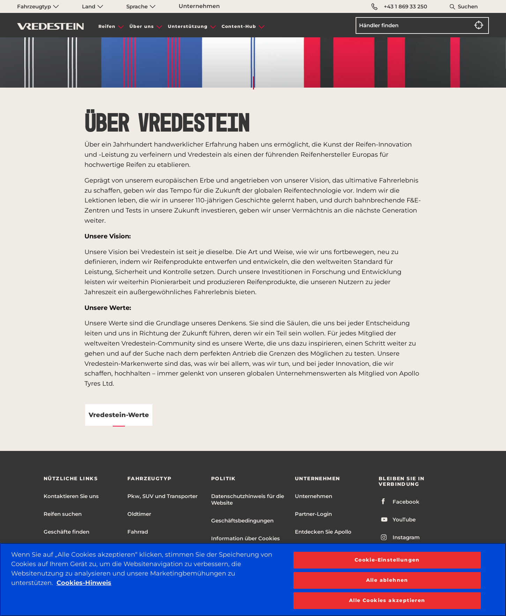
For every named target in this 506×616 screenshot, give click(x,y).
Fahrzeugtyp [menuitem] (38, 6)
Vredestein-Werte (119, 415)
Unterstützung (188, 26)
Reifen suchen (63, 514)
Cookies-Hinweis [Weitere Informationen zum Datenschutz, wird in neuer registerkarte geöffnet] (84, 583)
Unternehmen (199, 6)
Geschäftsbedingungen (242, 520)
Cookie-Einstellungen (387, 560)
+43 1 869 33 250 (399, 6)
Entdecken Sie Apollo (323, 531)
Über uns (141, 26)
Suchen (468, 6)
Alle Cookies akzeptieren (387, 600)
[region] (253, 579)
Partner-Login (313, 514)
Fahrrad (137, 531)
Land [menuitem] (92, 6)
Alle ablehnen (387, 580)
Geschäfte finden (66, 531)
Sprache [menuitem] (141, 6)
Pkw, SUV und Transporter (162, 496)
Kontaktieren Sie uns (71, 496)
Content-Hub (239, 26)
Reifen (107, 26)
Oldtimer (139, 514)
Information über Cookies (245, 538)
